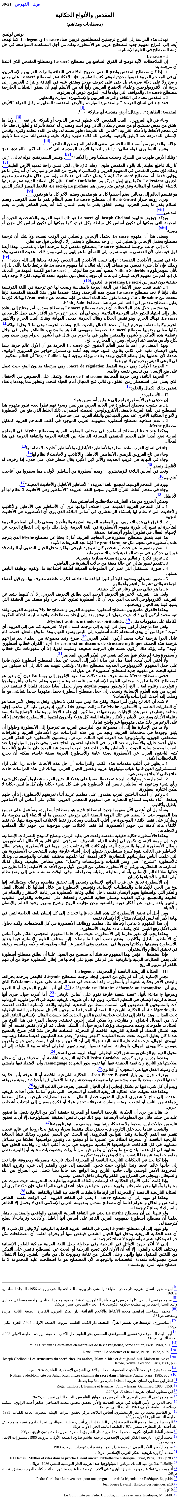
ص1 (36, 4)
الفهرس (22, 4)
